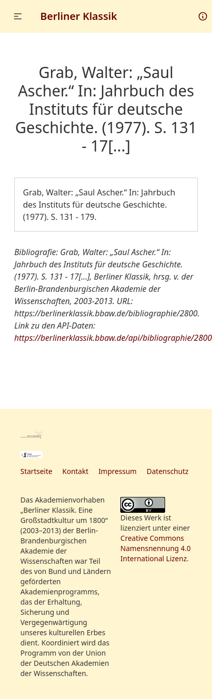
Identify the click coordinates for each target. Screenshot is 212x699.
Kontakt (75, 471)
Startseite (36, 471)
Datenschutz (168, 471)
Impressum (117, 471)
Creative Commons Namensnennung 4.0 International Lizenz (155, 548)
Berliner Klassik (78, 16)
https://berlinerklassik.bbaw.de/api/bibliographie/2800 (113, 337)
